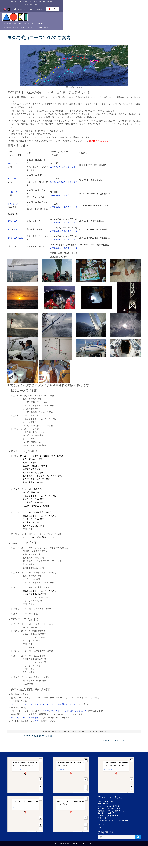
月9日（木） (18, 443)
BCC (10, 208)
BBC (15, 208)
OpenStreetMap (40, 792)
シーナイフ (51, 692)
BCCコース (13, 151)
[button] (25, 773)
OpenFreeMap (34, 792)
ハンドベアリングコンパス (74, 699)
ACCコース (13, 180)
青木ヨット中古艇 (59, 3)
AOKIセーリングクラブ (74, 12)
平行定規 (45, 699)
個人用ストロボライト (67, 692)
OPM (10, 191)
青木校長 (48, 719)
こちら (37, 708)
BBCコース (13, 166)
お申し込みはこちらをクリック (63, 154)
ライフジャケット (19, 692)
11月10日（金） (18, 477)
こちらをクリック (111, 813)
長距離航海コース (102, 12)
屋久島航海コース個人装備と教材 (25, 705)
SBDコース (88, 12)
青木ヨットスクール (29, 3)
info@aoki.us (114, 3)
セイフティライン (36, 692)
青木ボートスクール (44, 3)
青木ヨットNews (57, 12)
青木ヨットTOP (14, 3)
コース (15, 191)
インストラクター (132, 12)
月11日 (16, 500)
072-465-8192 (94, 3)
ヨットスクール (75, 719)
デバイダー (56, 699)
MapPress (29, 792)
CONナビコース (117, 12)
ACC (15, 217)
